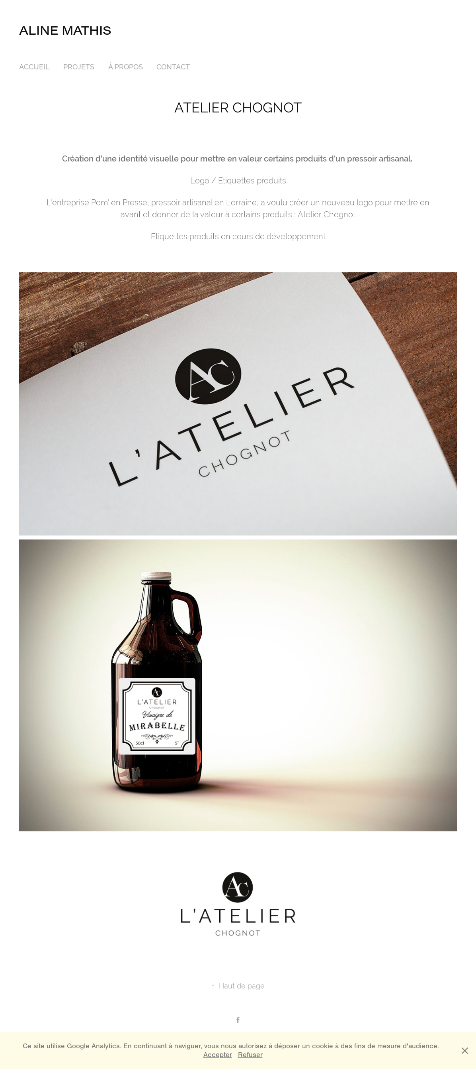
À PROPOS (125, 67)
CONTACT (173, 67)
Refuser (250, 1055)
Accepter (217, 1055)
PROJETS (78, 67)
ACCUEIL (34, 67)
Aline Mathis (65, 30)
